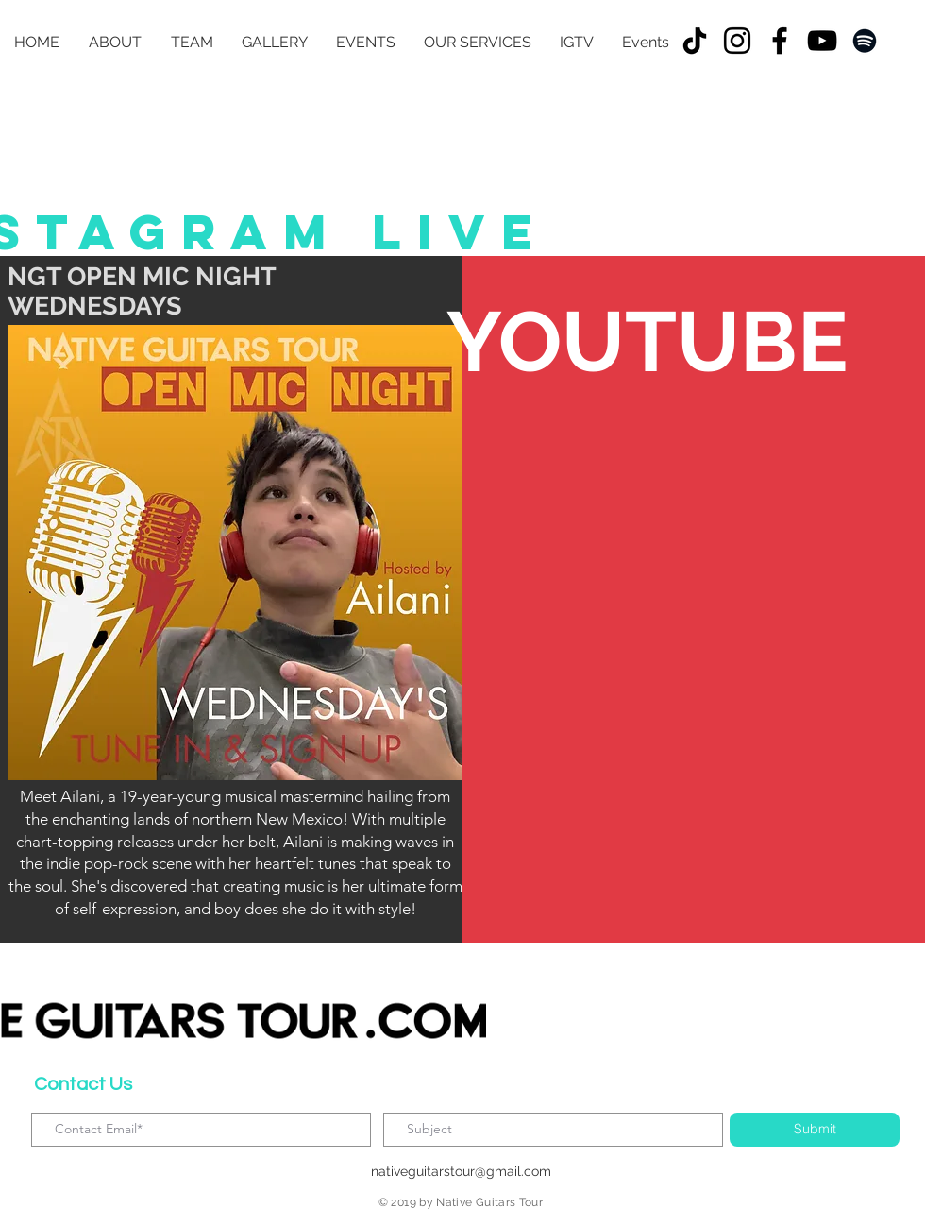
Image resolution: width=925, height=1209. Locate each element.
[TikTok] (695, 41)
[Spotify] (865, 41)
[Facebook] (780, 41)
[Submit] (815, 1130)
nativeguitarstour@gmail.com (461, 1171)
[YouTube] (822, 41)
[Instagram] (737, 41)
